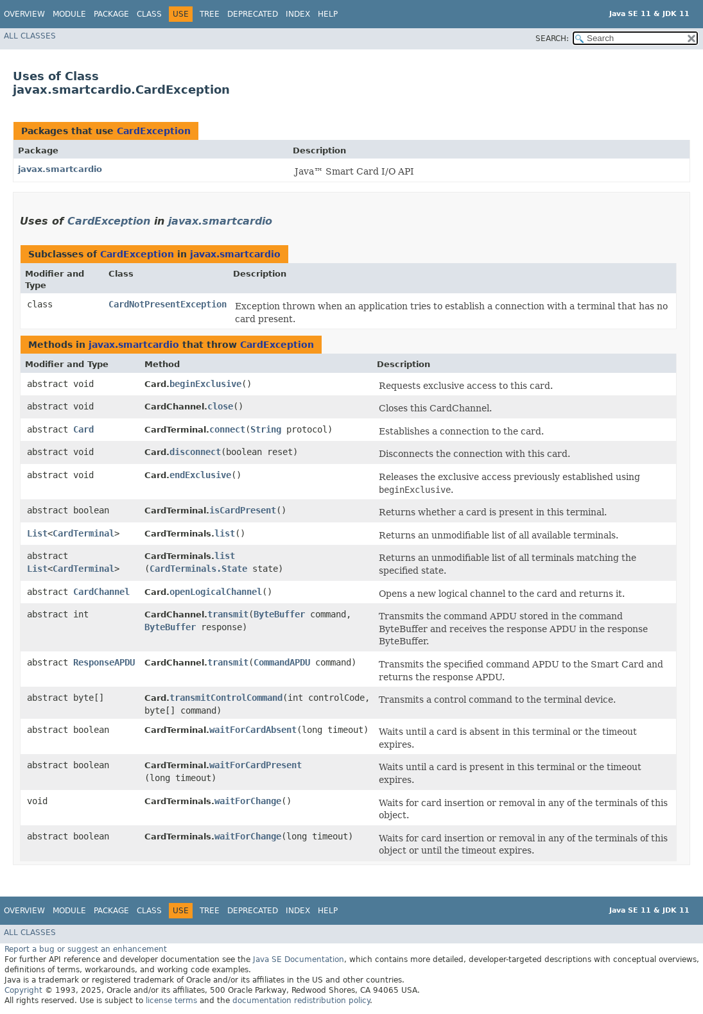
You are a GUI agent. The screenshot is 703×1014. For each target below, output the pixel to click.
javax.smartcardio (60, 169)
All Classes (30, 35)
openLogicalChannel (215, 592)
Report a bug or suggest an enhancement (85, 949)
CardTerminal (83, 533)
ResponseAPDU (104, 662)
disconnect (195, 452)
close (220, 406)
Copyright (23, 990)
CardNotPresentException (167, 304)
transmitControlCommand (225, 697)
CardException (154, 131)
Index (298, 14)
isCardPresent (242, 510)
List (37, 533)
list (224, 533)
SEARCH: (552, 38)
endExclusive (200, 475)
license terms (171, 1000)
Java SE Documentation (298, 959)
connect (227, 429)
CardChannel (101, 592)
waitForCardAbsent (253, 730)
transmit (227, 614)
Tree (210, 14)
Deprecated (252, 14)
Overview (24, 14)
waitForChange (247, 801)
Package (111, 14)
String (265, 429)
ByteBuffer (279, 614)
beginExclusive (205, 384)
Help (328, 14)
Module (69, 14)
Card (83, 429)
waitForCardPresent (255, 765)
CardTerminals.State (198, 568)
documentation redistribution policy (301, 1000)
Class (149, 14)
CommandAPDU (282, 662)
